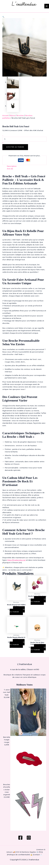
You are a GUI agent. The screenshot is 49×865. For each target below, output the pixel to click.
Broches (20, 116)
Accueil (5, 116)
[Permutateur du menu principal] (46, 6)
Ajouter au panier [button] (17, 611)
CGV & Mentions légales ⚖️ (27, 852)
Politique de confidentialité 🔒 (20, 855)
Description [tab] (12, 166)
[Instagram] (28, 838)
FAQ (41, 852)
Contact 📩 (37, 855)
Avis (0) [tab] (10, 169)
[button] (3, 17)
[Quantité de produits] (24, 139)
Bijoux (12, 116)
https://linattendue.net (16, 560)
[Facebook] (20, 838)
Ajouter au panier (15, 147)
